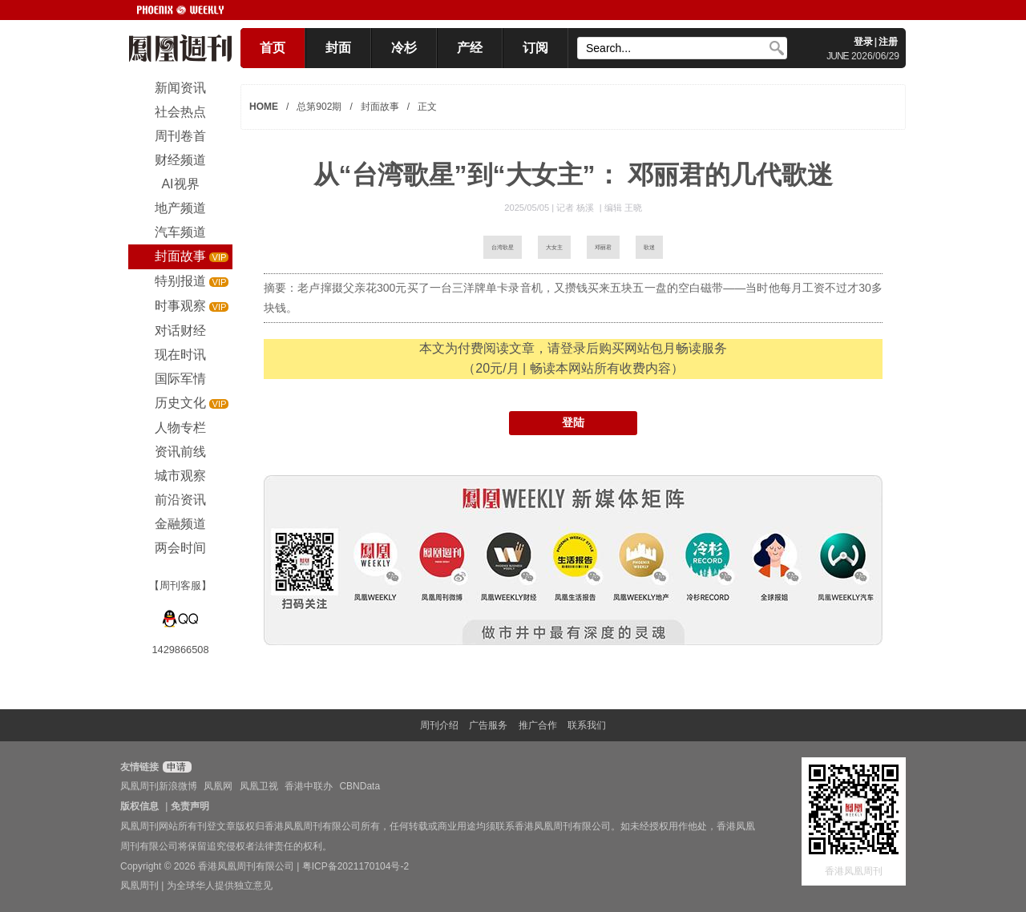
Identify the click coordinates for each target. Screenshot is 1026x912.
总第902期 (319, 106)
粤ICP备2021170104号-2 (355, 866)
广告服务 (488, 725)
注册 (888, 41)
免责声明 (190, 806)
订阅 (535, 47)
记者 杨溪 (576, 207)
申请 (175, 767)
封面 (338, 47)
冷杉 (404, 47)
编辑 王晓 (623, 207)
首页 (272, 47)
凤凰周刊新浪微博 (158, 786)
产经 (470, 47)
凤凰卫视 (259, 786)
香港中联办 (309, 786)
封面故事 (380, 106)
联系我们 (587, 725)
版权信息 (139, 806)
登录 (863, 41)
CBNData (359, 786)
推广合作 (538, 725)
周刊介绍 (439, 725)
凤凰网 (218, 786)
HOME (263, 106)
